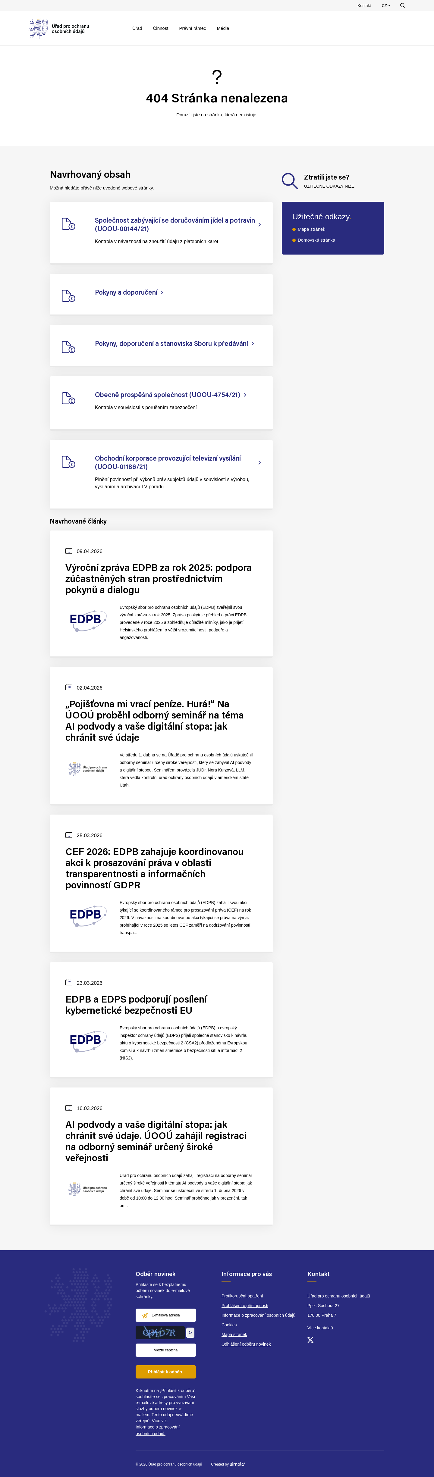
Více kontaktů (320, 1327)
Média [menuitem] (223, 28)
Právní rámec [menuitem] (192, 28)
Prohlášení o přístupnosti (245, 1305)
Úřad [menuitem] (137, 28)
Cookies (229, 1324)
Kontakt (364, 5)
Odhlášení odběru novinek (246, 1344)
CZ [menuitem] (387, 7)
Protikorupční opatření (242, 1296)
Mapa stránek (311, 229)
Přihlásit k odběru (166, 1371)
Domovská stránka (316, 240)
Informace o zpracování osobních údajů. (158, 1430)
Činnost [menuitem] (160, 28)
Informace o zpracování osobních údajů (258, 1315)
